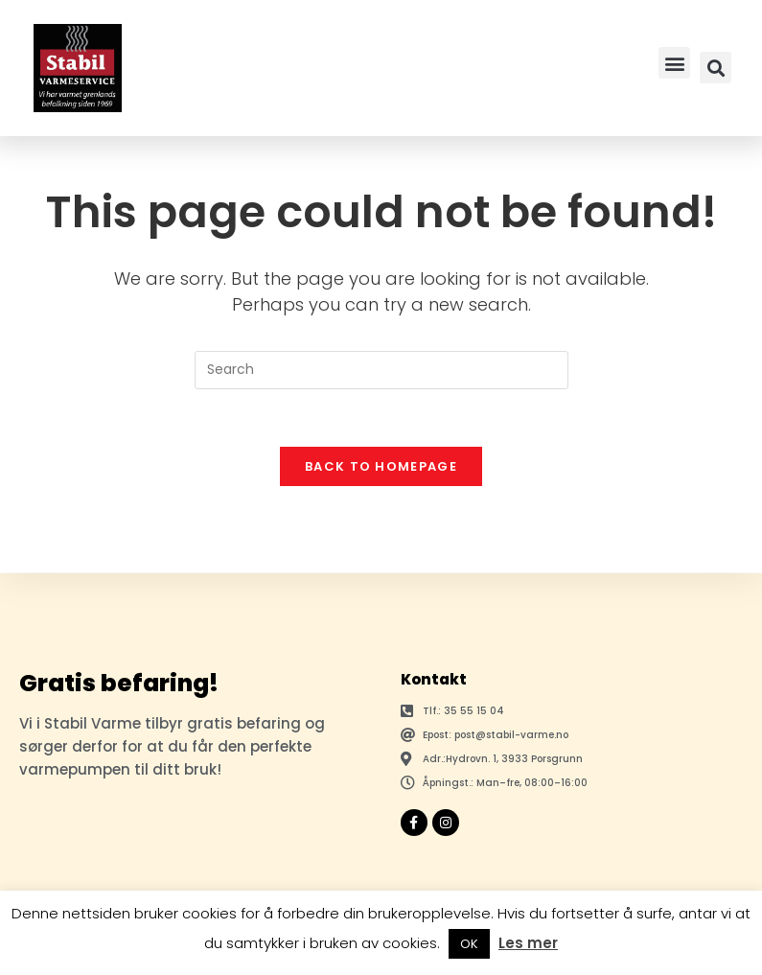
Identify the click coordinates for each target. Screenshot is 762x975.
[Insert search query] (381, 370)
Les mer (528, 943)
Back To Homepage (381, 466)
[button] (674, 63)
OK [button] (469, 944)
